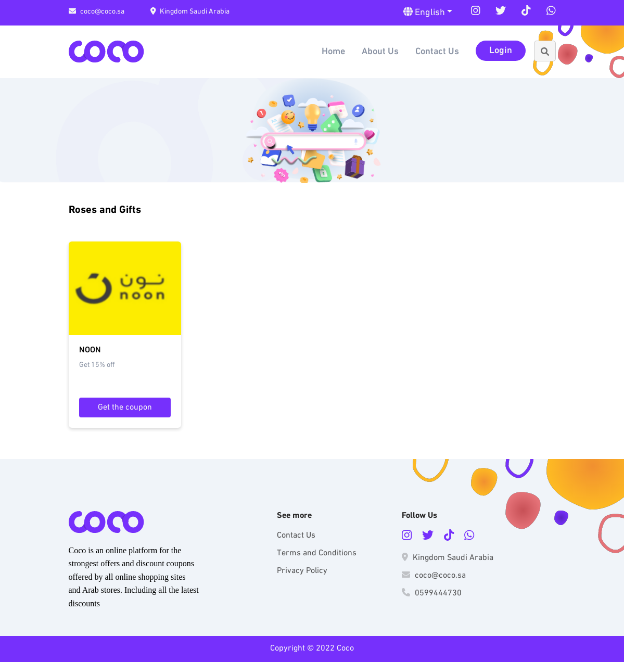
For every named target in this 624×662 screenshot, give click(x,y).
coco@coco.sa (96, 12)
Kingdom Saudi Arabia (190, 12)
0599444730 (432, 593)
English (425, 12)
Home (333, 52)
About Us (380, 52)
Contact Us (437, 52)
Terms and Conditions (316, 553)
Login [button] (500, 51)
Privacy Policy (302, 571)
